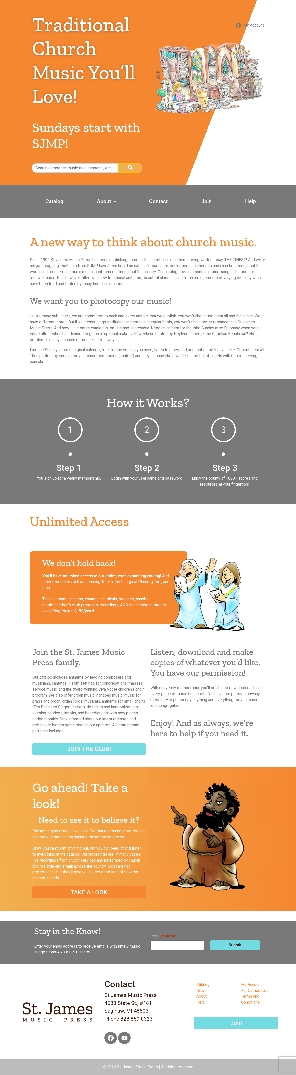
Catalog (104, 201)
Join (223, 201)
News (201, 990)
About (145, 201)
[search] (75, 168)
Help (256, 201)
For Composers (254, 990)
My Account (251, 984)
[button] (145, 201)
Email (162, 936)
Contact (186, 201)
